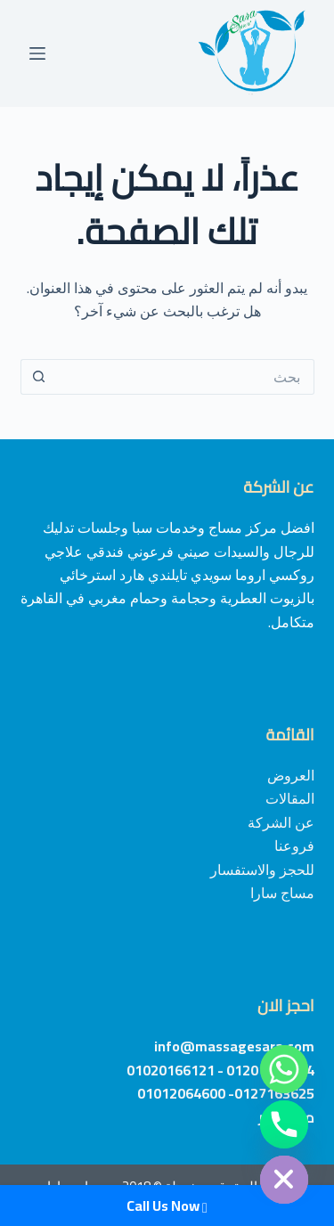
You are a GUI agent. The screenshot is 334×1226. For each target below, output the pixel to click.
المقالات (289, 798)
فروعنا (294, 845)
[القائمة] (37, 53)
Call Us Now (167, 1205)
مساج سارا (282, 892)
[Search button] (38, 377)
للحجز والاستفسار (262, 869)
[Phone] (284, 1124)
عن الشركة (281, 822)
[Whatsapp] (284, 1069)
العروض (290, 775)
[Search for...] (185, 377)
